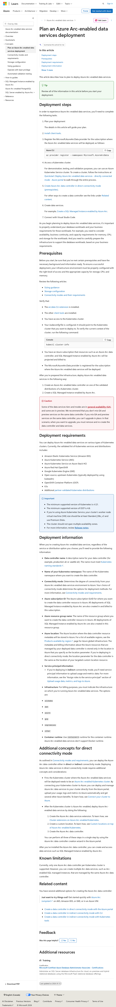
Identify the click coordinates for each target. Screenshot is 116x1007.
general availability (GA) (99, 406)
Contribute (47, 1001)
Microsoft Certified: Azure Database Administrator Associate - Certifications (71, 967)
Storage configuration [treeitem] (17, 62)
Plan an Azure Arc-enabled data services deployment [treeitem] (21, 49)
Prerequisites (47, 58)
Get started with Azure (101, 11)
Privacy (58, 1001)
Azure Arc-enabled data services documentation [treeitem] (18, 31)
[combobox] (18, 24)
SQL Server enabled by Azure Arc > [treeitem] (20, 92)
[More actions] (111, 20)
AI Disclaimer (7, 1001)
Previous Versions (23, 1001)
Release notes (81, 527)
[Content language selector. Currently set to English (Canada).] (12, 995)
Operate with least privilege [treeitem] (19, 69)
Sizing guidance (51, 287)
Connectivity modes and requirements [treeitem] (18, 56)
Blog (36, 1001)
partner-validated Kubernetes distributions (74, 490)
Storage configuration (54, 291)
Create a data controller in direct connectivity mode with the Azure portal (78, 909)
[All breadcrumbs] (41, 20)
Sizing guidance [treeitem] (14, 66)
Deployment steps (49, 55)
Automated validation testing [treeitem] (20, 73)
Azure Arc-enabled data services (60, 20)
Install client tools (52, 133)
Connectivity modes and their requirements (64, 295)
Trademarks (7, 1005)
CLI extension (58, 306)
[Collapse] (33, 18)
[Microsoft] (5, 3)
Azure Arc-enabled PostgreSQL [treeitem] (18, 88)
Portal (85, 11)
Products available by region (57, 640)
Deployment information (52, 66)
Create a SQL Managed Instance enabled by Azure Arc (82, 211)
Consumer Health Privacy (76, 1001)
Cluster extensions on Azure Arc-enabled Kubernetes (74, 820)
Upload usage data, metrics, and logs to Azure (68, 681)
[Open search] (103, 3)
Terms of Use (97, 1001)
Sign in (110, 3)
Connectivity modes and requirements (84, 592)
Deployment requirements (52, 62)
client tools (59, 312)
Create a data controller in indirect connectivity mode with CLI (73, 912)
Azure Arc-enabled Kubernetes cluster (92, 781)
